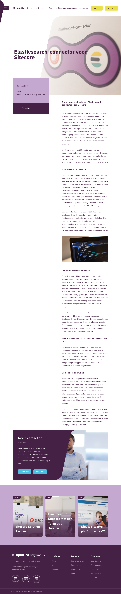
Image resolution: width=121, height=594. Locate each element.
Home (40, 8)
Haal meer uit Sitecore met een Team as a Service (60, 526)
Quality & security (97, 569)
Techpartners (96, 573)
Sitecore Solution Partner (27, 534)
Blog (50, 8)
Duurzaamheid (96, 565)
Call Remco (25, 476)
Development (76, 565)
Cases (54, 561)
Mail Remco (40, 476)
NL (29, 8)
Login (97, 8)
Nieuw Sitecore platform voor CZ (93, 534)
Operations (75, 569)
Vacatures (55, 569)
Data (73, 573)
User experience (77, 561)
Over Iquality (96, 561)
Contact (111, 8)
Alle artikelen (24, 108)
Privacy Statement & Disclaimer (20, 591)
